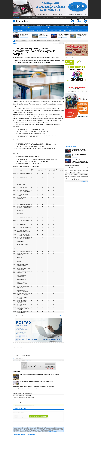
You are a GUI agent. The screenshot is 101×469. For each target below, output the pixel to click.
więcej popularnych (84, 181)
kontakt (85, 21)
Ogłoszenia (70, 27)
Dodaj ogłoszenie (56, 17)
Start (17, 40)
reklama (79, 21)
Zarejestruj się (78, 17)
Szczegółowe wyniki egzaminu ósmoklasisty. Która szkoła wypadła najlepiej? (44, 40)
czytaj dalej (60, 315)
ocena (28, 360)
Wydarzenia (51, 27)
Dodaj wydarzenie (26, 17)
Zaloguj (50, 431)
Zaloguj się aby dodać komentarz (38, 416)
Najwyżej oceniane (62, 30)
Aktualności (31, 27)
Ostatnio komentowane (29, 30)
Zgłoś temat (49, 17)
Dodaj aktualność (35, 17)
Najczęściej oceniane (82, 30)
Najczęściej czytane (18, 30)
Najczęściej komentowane (42, 30)
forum (16, 360)
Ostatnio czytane (53, 30)
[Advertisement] (31, 350)
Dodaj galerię (42, 17)
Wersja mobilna (16, 17)
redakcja (72, 21)
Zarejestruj (54, 431)
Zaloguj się (85, 17)
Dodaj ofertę (63, 17)
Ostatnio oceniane (72, 30)
